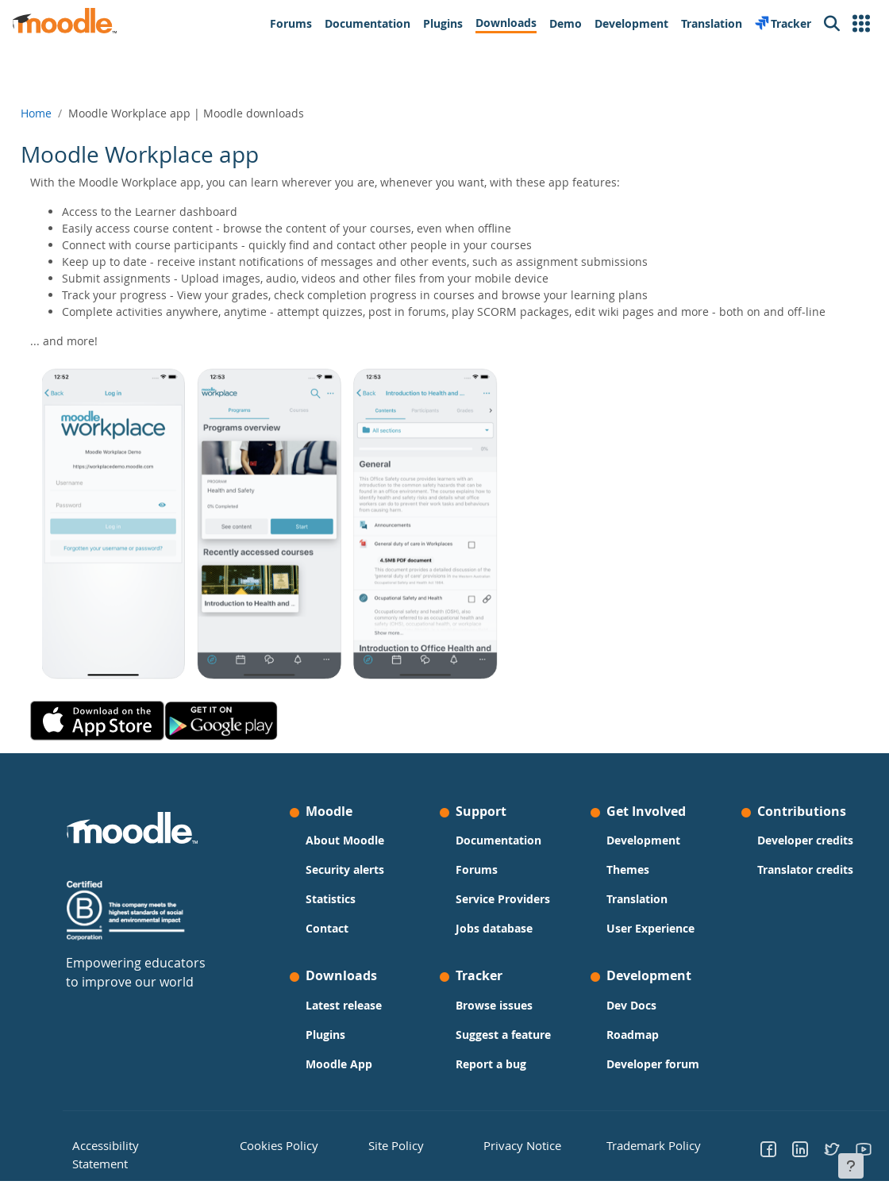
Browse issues (494, 1021)
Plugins (337, 1051)
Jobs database (494, 944)
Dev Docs (620, 1021)
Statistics (343, 915)
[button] (861, 24)
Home (71, 113)
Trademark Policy (633, 1160)
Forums (477, 886)
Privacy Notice (509, 1160)
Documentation (498, 856)
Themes (616, 886)
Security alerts (357, 886)
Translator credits (781, 886)
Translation (625, 915)
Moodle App (351, 1080)
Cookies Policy (294, 1160)
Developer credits (781, 856)
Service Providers (503, 915)
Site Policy (402, 1160)
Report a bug (491, 1080)
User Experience (639, 944)
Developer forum (641, 1080)
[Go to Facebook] (745, 1165)
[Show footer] (851, 1166)
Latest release (356, 1021)
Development (631, 856)
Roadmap (621, 1051)
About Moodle (357, 856)
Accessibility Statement (159, 1160)
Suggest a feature (503, 1051)
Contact (339, 944)
